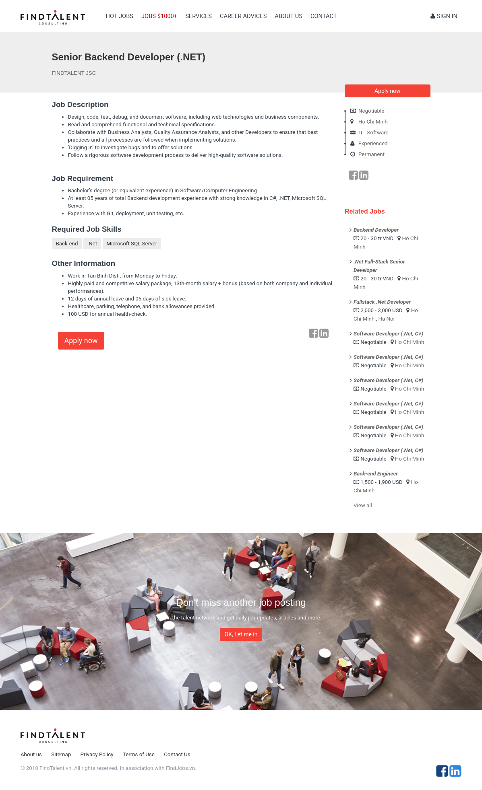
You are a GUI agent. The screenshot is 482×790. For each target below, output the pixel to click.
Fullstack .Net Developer (382, 302)
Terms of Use (139, 754)
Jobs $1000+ (159, 16)
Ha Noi (386, 319)
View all (363, 505)
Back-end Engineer (376, 474)
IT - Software (373, 133)
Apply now (81, 340)
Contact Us (177, 754)
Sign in (443, 16)
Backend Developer (376, 230)
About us (288, 16)
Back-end (67, 244)
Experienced (373, 143)
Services (198, 16)
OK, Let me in (241, 634)
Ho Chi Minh (373, 122)
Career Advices (243, 16)
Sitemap (61, 754)
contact (323, 16)
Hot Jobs (119, 16)
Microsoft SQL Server (132, 244)
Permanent (371, 154)
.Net (92, 244)
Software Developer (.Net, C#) (388, 334)
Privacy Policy (97, 754)
